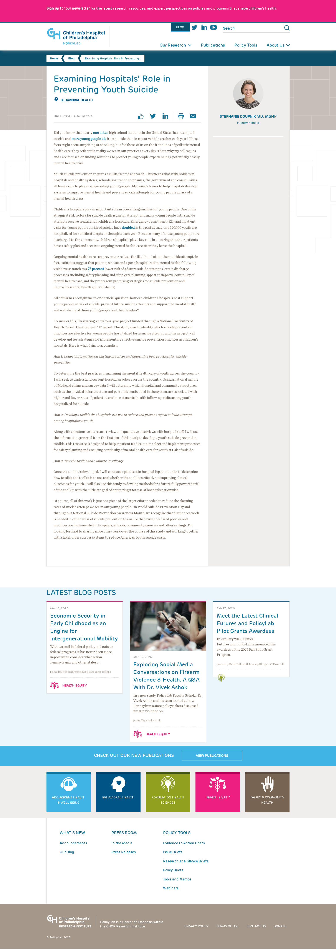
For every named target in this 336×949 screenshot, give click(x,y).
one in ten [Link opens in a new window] (100, 132)
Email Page (195, 116)
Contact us (256, 926)
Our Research (173, 45)
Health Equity (74, 685)
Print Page (183, 116)
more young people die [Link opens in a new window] (88, 139)
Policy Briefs (173, 870)
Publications (213, 45)
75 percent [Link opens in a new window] (96, 269)
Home (54, 58)
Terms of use (227, 926)
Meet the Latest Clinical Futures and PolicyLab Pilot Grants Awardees (247, 623)
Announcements (73, 843)
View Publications (212, 756)
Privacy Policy (196, 926)
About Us (276, 45)
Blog (180, 27)
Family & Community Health (267, 800)
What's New (72, 832)
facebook (142, 116)
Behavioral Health (77, 100)
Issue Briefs (172, 852)
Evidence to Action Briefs (184, 843)
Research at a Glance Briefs (186, 861)
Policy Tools (245, 45)
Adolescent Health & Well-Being (68, 800)
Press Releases (123, 852)
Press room (124, 832)
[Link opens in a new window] (68, 8)
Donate (280, 926)
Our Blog (67, 852)
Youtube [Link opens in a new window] (213, 27)
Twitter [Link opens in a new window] (194, 27)
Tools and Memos (177, 879)
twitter (155, 116)
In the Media (121, 843)
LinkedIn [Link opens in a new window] (204, 27)
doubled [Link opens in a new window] (128, 227)
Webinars (171, 888)
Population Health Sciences (168, 800)
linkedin (167, 116)
